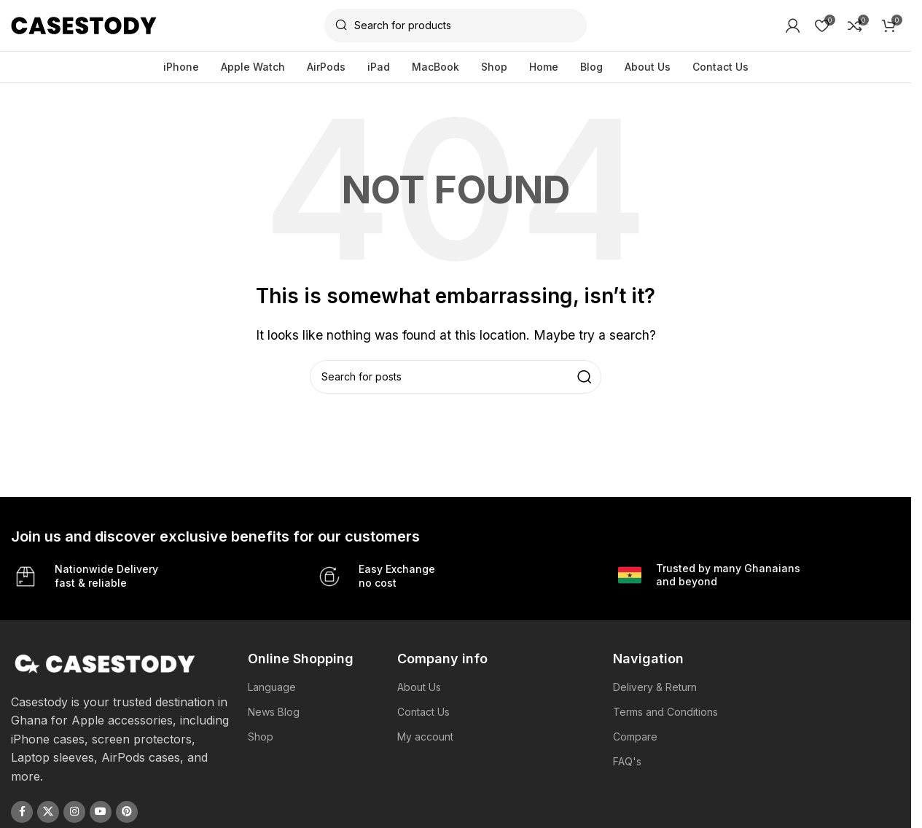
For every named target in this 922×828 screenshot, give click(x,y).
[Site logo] (84, 24)
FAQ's (627, 761)
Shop (260, 736)
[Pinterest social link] (127, 812)
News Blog (274, 712)
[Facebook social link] (22, 812)
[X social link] (48, 812)
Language (272, 687)
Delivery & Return (655, 687)
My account (425, 736)
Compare (635, 736)
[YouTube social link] (101, 812)
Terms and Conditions (665, 712)
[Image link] (105, 662)
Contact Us (423, 712)
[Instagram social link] (74, 812)
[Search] (455, 25)
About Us (419, 687)
